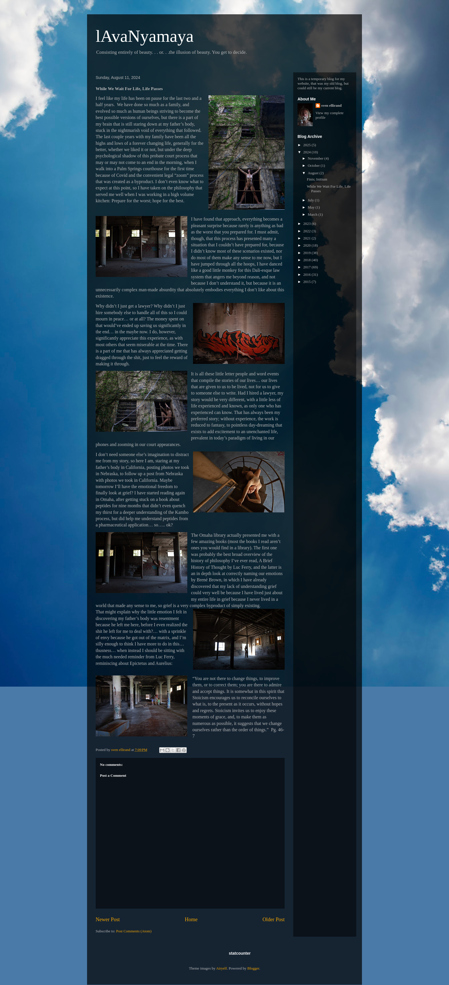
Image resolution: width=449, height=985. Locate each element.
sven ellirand (331, 105)
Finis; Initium (317, 179)
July (311, 200)
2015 (307, 282)
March (313, 214)
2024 (307, 152)
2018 (307, 260)
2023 (307, 223)
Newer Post (108, 919)
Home (191, 919)
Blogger (253, 968)
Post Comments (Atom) (134, 931)
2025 (307, 145)
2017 (307, 267)
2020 (307, 245)
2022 (307, 231)
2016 (307, 274)
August (314, 173)
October (314, 165)
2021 (307, 238)
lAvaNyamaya (145, 36)
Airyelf (221, 968)
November (316, 158)
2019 (307, 253)
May (312, 207)
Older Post (274, 919)
